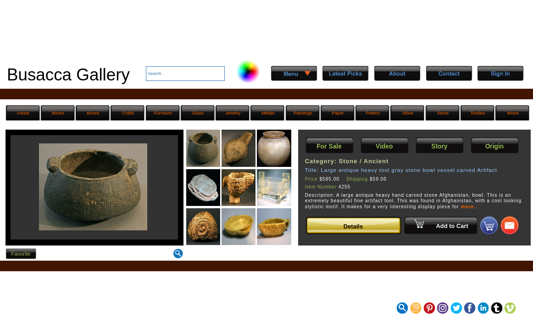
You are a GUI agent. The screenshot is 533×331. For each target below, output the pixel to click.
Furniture (163, 112)
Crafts (128, 112)
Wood (512, 112)
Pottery (373, 112)
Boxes (93, 112)
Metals (268, 112)
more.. (469, 206)
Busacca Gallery (68, 74)
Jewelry (232, 112)
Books (58, 112)
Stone (443, 112)
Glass (198, 112)
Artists (23, 112)
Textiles (477, 112)
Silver (407, 112)
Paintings (303, 112)
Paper (338, 112)
